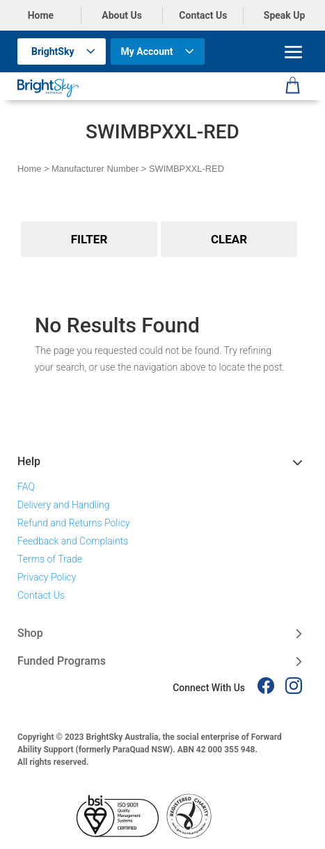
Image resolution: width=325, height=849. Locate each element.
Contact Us (203, 15)
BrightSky (52, 51)
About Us (122, 15)
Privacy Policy (46, 577)
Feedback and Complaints (72, 541)
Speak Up (285, 15)
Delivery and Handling (63, 504)
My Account (147, 51)
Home (41, 15)
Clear (229, 239)
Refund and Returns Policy (73, 522)
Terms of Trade (49, 559)
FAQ (26, 486)
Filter (89, 239)
